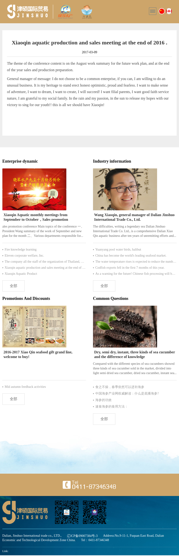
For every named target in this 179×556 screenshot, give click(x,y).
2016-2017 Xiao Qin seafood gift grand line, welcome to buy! (37, 355)
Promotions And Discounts (26, 299)
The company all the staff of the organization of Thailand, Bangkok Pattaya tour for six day (45, 261)
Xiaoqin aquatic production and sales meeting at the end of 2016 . (45, 267)
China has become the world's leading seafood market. (130, 255)
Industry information (112, 161)
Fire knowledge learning (21, 249)
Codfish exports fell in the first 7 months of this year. (130, 267)
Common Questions (110, 299)
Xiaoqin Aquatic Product (21, 273)
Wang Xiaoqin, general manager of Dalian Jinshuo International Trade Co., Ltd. (134, 217)
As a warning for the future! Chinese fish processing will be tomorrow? (136, 273)
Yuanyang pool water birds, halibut (118, 249)
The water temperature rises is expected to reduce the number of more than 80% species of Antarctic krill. (136, 261)
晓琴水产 (27, 12)
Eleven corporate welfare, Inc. (24, 255)
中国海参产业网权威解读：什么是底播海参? (127, 394)
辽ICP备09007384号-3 (82, 536)
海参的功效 (103, 400)
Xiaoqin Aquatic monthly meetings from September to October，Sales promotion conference (35, 217)
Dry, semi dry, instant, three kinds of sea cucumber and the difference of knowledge (134, 355)
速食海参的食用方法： (111, 407)
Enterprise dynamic (20, 161)
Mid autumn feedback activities (25, 387)
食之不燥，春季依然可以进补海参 (119, 387)
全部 (14, 286)
